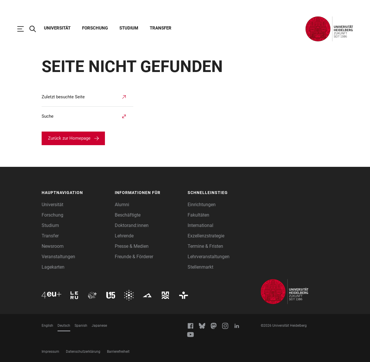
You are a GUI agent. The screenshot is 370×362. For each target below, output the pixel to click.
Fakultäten (198, 215)
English (47, 326)
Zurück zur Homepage (69, 138)
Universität (57, 28)
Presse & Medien (132, 246)
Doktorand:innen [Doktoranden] (132, 225)
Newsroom (53, 246)
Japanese (99, 326)
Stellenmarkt (200, 267)
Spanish (81, 326)
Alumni (122, 204)
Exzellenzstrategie (206, 236)
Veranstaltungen (58, 256)
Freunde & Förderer (134, 256)
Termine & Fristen (205, 246)
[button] (75, 193)
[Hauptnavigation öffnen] (23, 29)
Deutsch (64, 326)
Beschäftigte (127, 215)
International (200, 225)
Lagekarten (53, 267)
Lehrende (124, 236)
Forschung (95, 28)
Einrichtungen (202, 204)
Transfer (160, 28)
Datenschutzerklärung (83, 352)
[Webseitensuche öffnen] (35, 29)
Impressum (50, 352)
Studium (128, 28)
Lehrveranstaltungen (209, 256)
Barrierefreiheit (118, 352)
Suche (47, 116)
